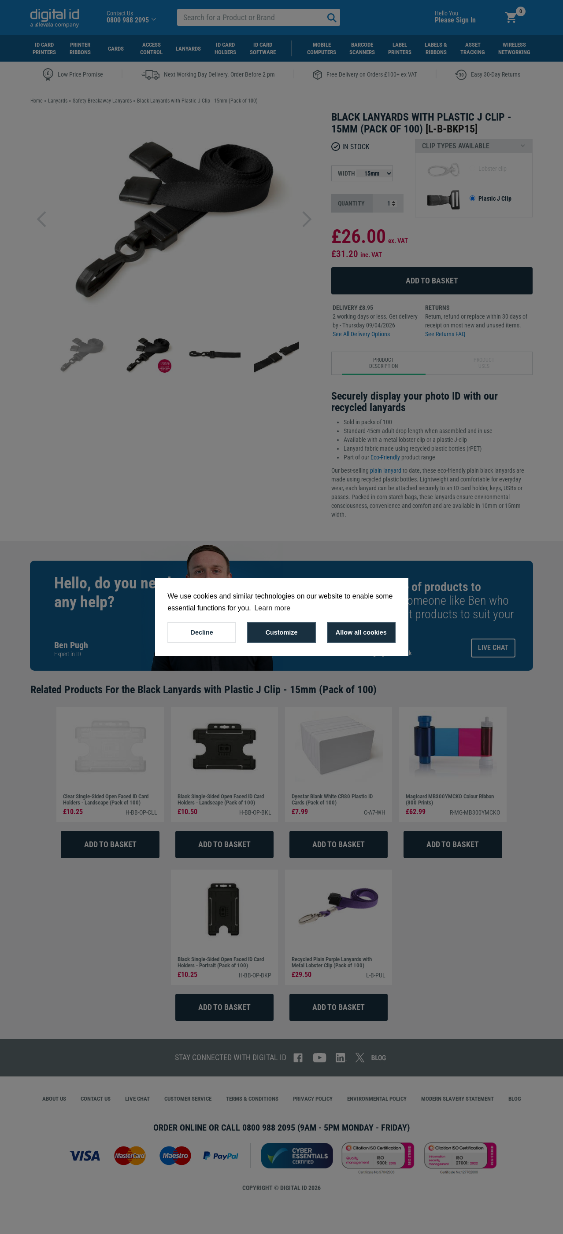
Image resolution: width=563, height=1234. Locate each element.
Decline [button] (202, 632)
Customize (282, 632)
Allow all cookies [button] (361, 632)
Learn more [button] (272, 608)
